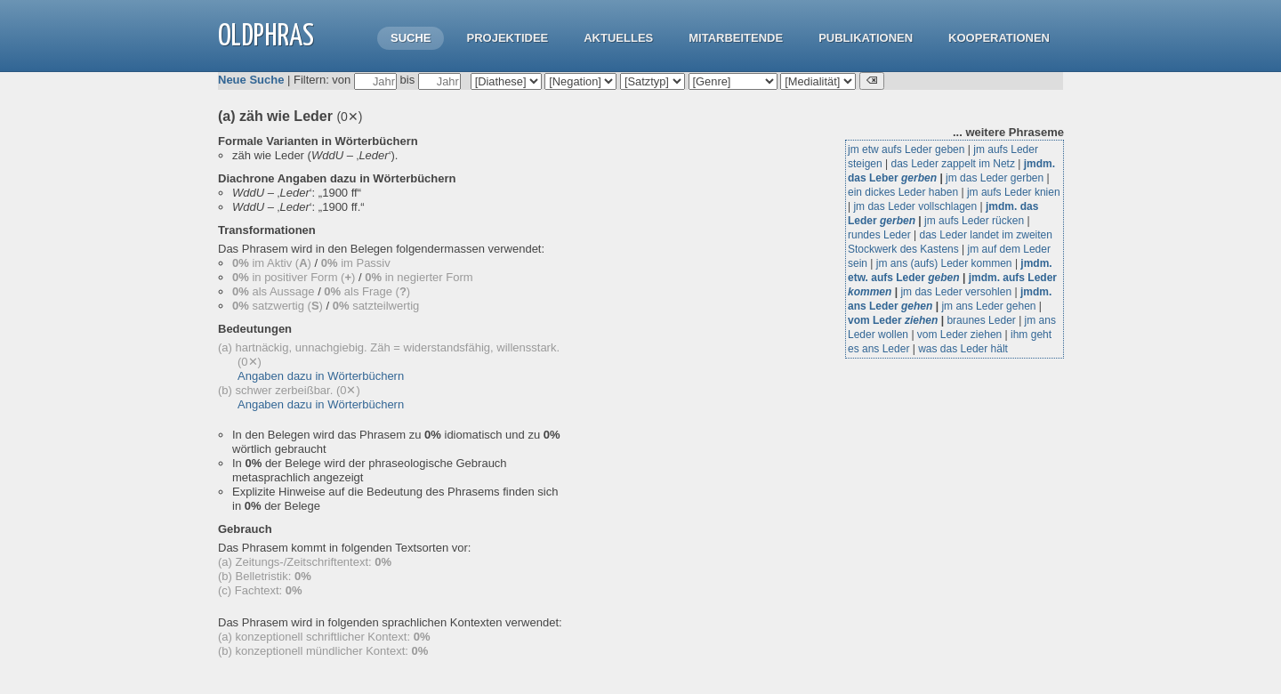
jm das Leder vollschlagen (915, 206)
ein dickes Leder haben (903, 192)
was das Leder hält (963, 349)
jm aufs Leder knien (1013, 192)
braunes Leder (981, 320)
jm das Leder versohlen (955, 292)
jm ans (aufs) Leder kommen (944, 263)
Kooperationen (999, 37)
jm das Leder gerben (994, 178)
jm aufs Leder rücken (974, 220)
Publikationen (865, 37)
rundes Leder (879, 235)
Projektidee (507, 37)
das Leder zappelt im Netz (953, 163)
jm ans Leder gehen (988, 306)
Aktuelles (618, 37)
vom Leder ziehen (959, 334)
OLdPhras (266, 37)
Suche (411, 37)
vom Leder (893, 320)
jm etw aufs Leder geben (906, 149)
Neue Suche (251, 79)
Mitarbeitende (736, 37)
